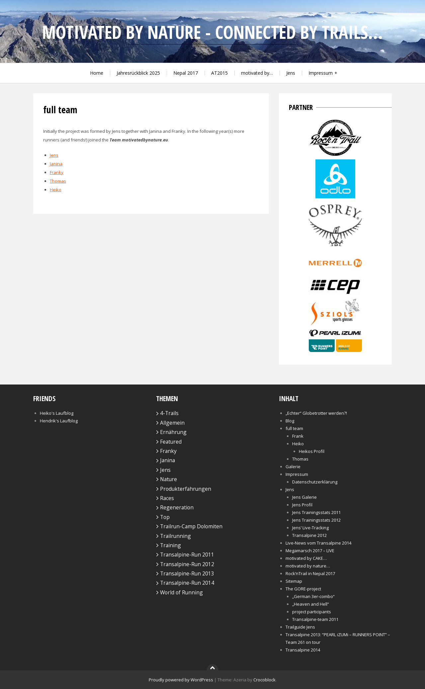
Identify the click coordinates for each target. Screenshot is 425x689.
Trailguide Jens (300, 627)
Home (96, 73)
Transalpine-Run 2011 (187, 554)
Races (167, 498)
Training (170, 545)
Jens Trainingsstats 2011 (316, 512)
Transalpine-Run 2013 (187, 573)
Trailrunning (175, 536)
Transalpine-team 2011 (315, 619)
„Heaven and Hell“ (310, 604)
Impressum (320, 73)
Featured (171, 441)
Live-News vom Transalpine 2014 (318, 543)
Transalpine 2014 (303, 650)
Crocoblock (264, 680)
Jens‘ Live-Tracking (310, 528)
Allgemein (172, 422)
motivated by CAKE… (306, 558)
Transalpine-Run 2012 (187, 564)
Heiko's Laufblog (56, 413)
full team (294, 428)
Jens (290, 73)
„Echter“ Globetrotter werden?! (316, 413)
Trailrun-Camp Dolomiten (191, 526)
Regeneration (177, 507)
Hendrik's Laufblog (59, 421)
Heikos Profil (311, 451)
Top (165, 517)
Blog (290, 421)
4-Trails (169, 413)
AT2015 (219, 73)
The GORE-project (303, 589)
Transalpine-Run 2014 (187, 582)
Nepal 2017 (185, 73)
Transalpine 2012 (309, 535)
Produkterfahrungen (185, 488)
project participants (311, 612)
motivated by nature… (308, 566)
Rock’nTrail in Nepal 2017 (310, 573)
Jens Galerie (304, 497)
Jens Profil (302, 505)
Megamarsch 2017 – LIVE (310, 551)
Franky (56, 172)
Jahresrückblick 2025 (138, 73)
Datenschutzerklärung (314, 482)
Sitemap (294, 581)
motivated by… (257, 73)
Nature (168, 479)
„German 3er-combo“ (313, 596)
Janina (56, 164)
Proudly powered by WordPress (181, 680)
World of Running (181, 592)
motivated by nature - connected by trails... (212, 32)
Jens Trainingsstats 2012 (316, 520)
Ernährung (173, 432)
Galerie (293, 467)
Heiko (55, 190)
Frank (297, 436)
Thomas (58, 181)
